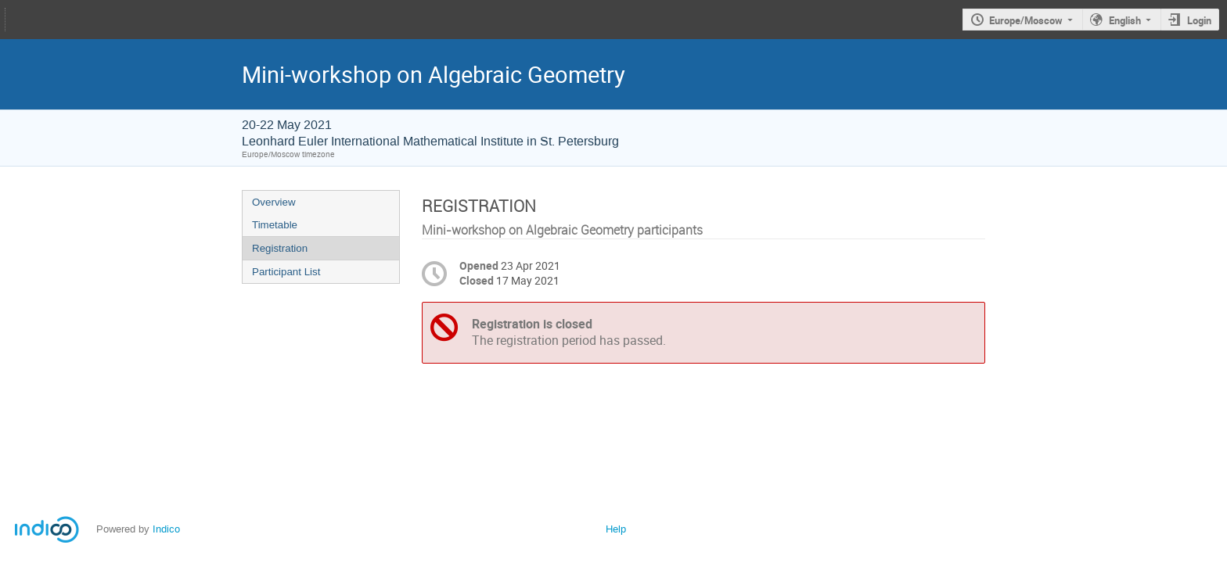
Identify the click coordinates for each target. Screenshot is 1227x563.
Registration (280, 248)
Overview (274, 202)
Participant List (286, 272)
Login (1199, 20)
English (1125, 20)
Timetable (274, 225)
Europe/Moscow (1026, 20)
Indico (166, 529)
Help (616, 529)
